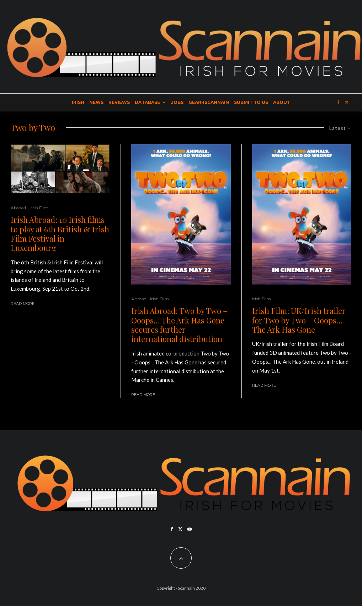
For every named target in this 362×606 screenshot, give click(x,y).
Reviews (119, 102)
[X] (346, 102)
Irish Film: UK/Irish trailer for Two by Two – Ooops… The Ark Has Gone (299, 320)
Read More (22, 303)
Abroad (18, 207)
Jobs (177, 102)
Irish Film (39, 207)
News (96, 102)
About (281, 102)
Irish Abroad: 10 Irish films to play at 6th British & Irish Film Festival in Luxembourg (60, 234)
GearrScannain (208, 102)
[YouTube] (189, 529)
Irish (78, 102)
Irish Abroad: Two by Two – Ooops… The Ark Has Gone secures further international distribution (179, 325)
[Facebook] (338, 102)
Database (147, 102)
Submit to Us (251, 102)
